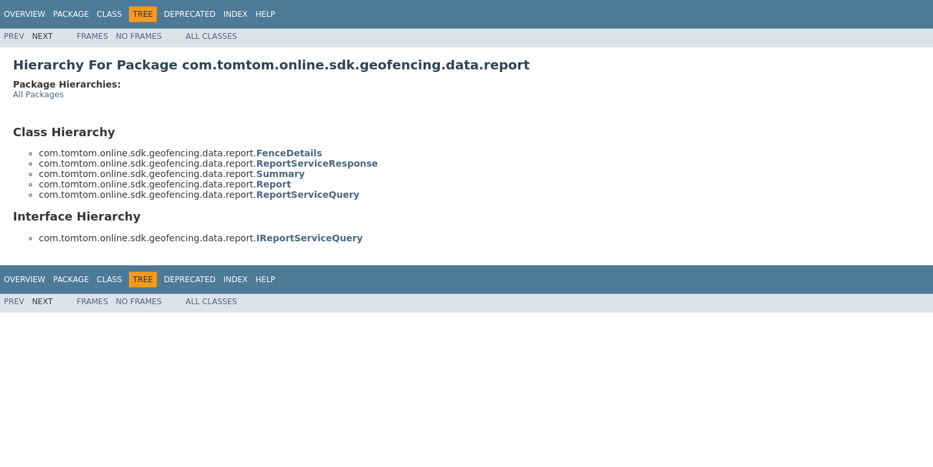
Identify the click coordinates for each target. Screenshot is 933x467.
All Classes (211, 36)
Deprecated (190, 14)
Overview (24, 14)
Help (265, 14)
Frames (92, 36)
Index (236, 14)
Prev (14, 36)
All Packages (38, 94)
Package (71, 14)
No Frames (139, 36)
